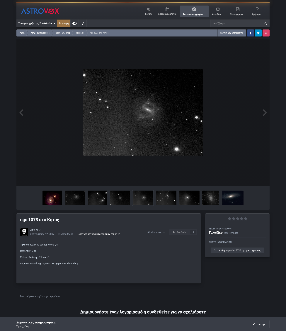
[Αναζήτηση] (228, 23)
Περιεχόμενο (237, 14)
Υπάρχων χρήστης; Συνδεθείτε (36, 23)
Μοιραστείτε (156, 232)
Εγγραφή (64, 23)
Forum (148, 14)
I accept (259, 324)
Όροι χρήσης (23, 326)
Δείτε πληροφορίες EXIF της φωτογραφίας (237, 250)
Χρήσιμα (256, 14)
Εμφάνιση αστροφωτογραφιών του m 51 (98, 234)
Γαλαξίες (216, 232)
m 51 (39, 230)
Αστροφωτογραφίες (193, 14)
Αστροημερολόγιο (167, 14)
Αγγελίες (217, 14)
